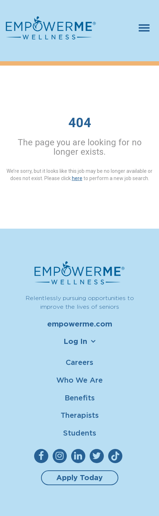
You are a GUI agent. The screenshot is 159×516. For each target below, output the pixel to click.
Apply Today (79, 477)
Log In (75, 341)
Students (79, 432)
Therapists (80, 415)
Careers (79, 362)
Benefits (80, 397)
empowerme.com (79, 324)
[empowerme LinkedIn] (79, 456)
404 (79, 122)
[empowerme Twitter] (98, 456)
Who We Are (79, 379)
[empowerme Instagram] (61, 456)
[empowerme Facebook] (42, 456)
